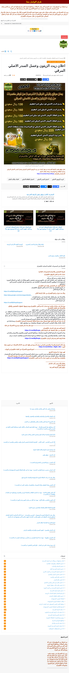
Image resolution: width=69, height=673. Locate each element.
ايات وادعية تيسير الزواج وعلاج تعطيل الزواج (44, 449)
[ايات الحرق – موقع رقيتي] (60, 457)
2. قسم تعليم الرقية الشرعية (57, 591)
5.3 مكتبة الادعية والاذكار (58, 624)
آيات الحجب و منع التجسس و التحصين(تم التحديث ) (42, 462)
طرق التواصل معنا (33, 2)
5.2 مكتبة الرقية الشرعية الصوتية (56, 626)
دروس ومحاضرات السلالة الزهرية (55, 618)
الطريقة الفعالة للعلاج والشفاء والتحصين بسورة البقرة (41, 507)
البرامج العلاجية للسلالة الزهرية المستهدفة (53, 607)
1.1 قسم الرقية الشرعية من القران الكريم (53, 572)
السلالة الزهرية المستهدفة (57, 599)
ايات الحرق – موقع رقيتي (48, 455)
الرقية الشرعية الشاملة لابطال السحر (45, 522)
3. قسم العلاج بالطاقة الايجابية (56, 596)
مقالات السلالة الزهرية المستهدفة (56, 602)
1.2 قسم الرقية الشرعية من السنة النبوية (54, 588)
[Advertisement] (34, 385)
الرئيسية (62, 58)
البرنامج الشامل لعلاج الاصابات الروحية (54, 594)
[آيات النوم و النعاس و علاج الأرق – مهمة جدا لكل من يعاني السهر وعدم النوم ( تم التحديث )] (60, 502)
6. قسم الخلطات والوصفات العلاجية (51, 58)
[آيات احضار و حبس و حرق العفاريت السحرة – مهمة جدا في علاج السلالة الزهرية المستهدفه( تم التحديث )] (60, 472)
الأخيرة (18, 402)
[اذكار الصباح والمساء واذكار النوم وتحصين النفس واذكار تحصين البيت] (60, 437)
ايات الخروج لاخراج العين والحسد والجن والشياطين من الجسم (39, 421)
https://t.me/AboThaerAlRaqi (45, 174)
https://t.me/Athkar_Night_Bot (50, 346)
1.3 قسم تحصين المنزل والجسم (56, 575)
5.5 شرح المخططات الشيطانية (56, 629)
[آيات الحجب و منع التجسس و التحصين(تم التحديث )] (60, 465)
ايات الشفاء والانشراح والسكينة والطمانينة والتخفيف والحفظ (40, 416)
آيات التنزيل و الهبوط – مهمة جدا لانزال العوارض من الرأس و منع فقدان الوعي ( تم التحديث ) (32, 537)
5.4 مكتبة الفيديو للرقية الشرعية (56, 615)
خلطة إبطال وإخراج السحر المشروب (35, 243)
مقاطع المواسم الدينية (58, 621)
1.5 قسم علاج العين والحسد (57, 577)
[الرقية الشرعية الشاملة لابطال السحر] (60, 525)
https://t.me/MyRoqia (32, 329)
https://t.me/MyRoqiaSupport (18, 357)
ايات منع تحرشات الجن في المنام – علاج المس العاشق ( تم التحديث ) (37, 545)
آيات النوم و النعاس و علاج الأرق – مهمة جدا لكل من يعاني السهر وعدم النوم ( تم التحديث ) (32, 500)
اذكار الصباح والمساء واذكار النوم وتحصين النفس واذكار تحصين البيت (38, 434)
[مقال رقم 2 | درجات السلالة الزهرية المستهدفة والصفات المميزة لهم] (60, 480)
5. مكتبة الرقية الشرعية (58, 610)
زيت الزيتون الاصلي (57, 179)
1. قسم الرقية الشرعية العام (57, 569)
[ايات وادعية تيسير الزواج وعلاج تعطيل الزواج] (60, 451)
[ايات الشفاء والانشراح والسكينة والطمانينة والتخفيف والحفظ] (60, 417)
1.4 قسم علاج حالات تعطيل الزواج (55, 586)
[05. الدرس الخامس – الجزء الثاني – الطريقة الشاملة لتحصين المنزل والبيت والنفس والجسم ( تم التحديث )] (60, 444)
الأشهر (51, 402)
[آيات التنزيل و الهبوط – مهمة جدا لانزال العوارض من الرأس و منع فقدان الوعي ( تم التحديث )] (60, 540)
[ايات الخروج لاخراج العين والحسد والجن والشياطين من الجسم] (60, 423)
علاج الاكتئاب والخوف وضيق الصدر (56, 255)
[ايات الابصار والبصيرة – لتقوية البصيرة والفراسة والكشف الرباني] (60, 532)
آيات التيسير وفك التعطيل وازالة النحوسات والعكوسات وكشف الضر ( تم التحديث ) (34, 485)
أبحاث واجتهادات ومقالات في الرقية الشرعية (53, 561)
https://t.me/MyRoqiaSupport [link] (13, 290)
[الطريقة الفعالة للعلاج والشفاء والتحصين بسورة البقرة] (60, 510)
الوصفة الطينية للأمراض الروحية (15, 243)
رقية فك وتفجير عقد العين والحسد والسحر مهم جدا (42, 408)
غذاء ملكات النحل (13, 179)
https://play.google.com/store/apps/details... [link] (18, 294)
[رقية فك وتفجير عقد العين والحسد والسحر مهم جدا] (60, 411)
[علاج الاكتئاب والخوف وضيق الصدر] (55, 248)
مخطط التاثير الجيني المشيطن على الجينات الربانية (51, 604)
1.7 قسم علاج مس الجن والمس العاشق (54, 583)
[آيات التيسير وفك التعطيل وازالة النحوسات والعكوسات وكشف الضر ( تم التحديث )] (60, 487)
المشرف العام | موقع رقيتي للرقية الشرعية (40, 194)
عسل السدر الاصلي (42, 179)
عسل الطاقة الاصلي (27, 179)
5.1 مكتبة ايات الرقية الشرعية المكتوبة (54, 613)
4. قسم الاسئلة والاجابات (58, 567)
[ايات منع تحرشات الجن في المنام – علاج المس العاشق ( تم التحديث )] (60, 546)
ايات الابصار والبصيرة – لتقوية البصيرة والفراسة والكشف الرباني (39, 530)
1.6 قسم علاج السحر (59, 580)
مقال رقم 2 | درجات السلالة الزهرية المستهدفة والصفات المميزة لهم (38, 477)
